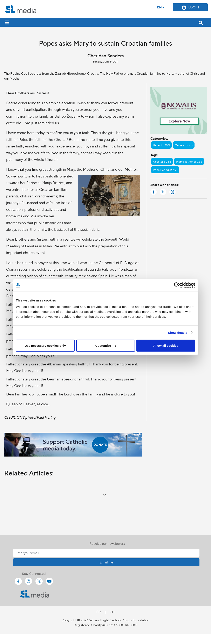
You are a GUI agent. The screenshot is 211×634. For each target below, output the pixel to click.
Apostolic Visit (162, 161)
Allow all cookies (165, 345)
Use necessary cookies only (45, 345)
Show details (177, 332)
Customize (105, 345)
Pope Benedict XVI (165, 170)
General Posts (184, 145)
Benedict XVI (161, 145)
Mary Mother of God (189, 161)
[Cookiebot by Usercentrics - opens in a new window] (177, 285)
